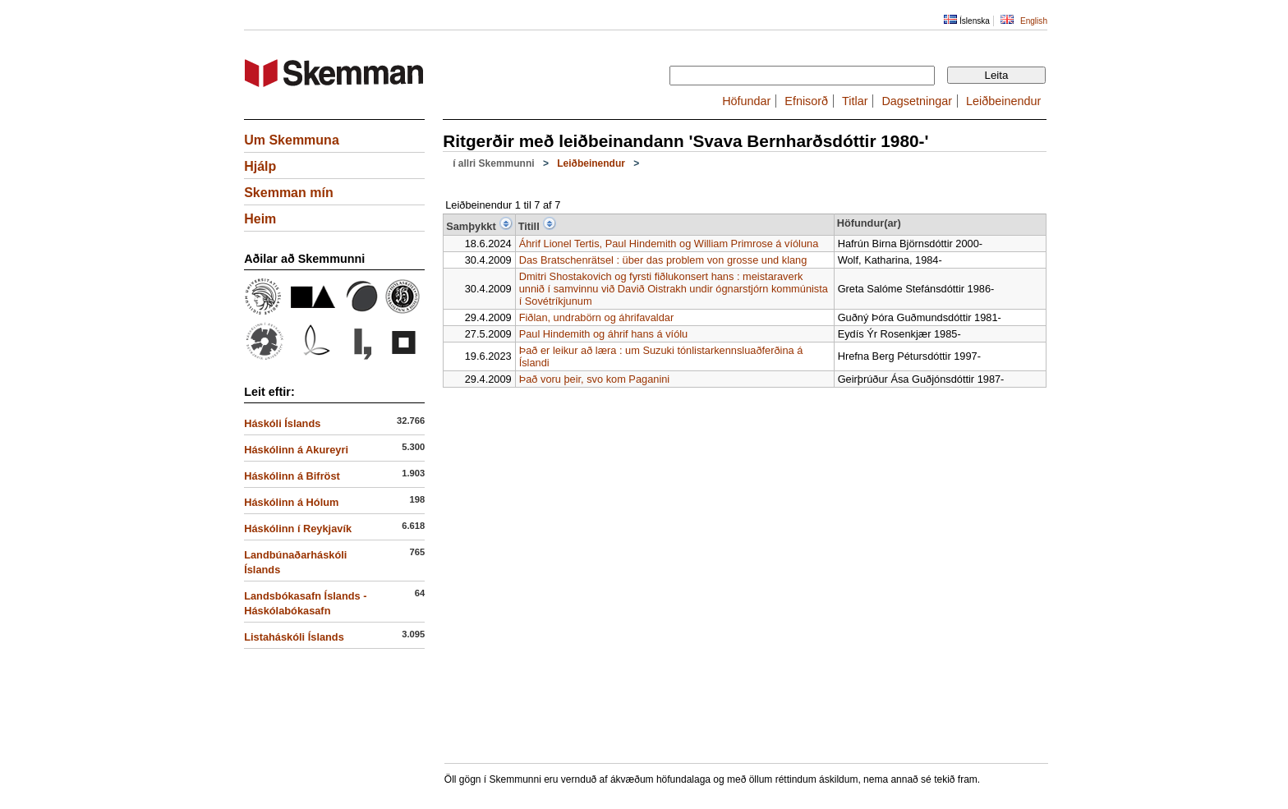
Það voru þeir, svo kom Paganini (594, 379)
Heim (260, 219)
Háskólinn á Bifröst (292, 476)
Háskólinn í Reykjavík (298, 528)
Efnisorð (806, 101)
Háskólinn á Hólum (291, 502)
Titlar (854, 101)
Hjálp (260, 166)
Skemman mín (288, 193)
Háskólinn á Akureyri (296, 450)
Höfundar (746, 101)
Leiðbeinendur (1003, 101)
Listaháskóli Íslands (294, 637)
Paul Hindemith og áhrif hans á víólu (603, 334)
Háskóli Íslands (282, 423)
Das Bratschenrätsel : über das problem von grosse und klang (663, 260)
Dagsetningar (916, 101)
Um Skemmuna (291, 140)
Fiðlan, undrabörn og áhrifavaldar (596, 317)
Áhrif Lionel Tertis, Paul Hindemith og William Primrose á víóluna (669, 243)
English (1033, 20)
